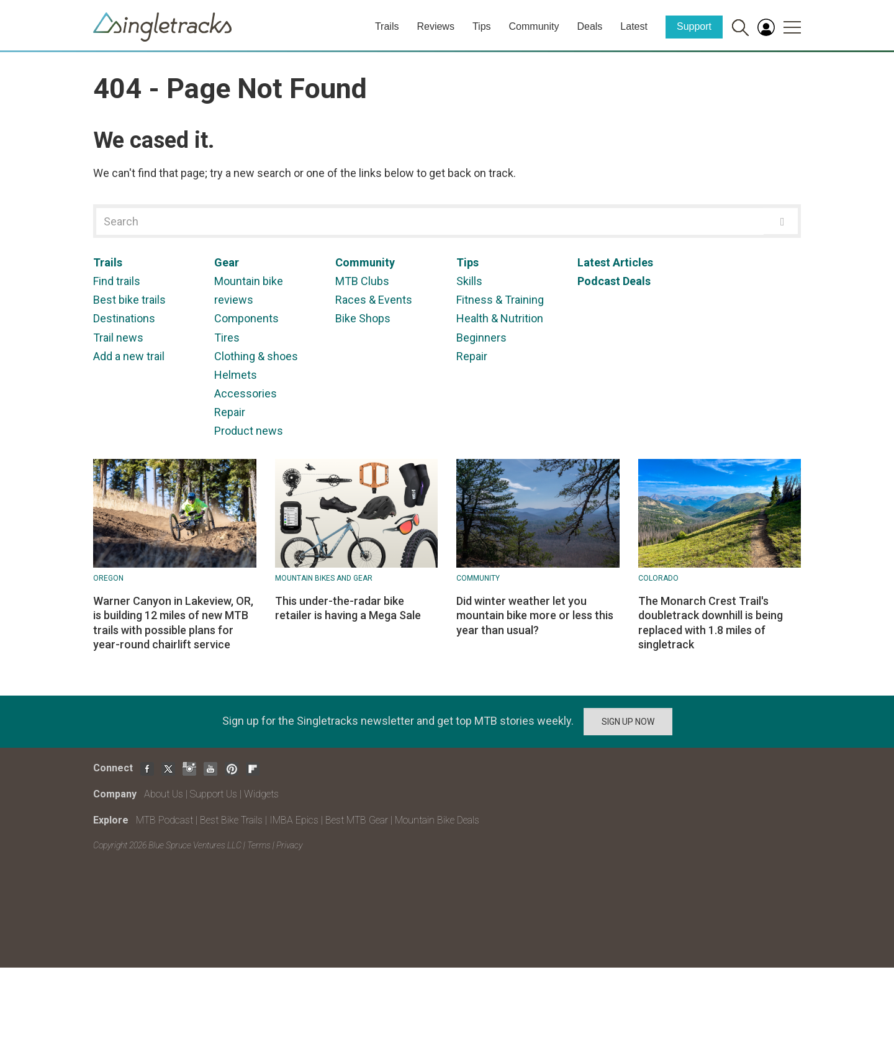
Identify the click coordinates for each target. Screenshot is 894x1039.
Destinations (124, 318)
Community (534, 26)
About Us (163, 794)
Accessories (245, 393)
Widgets (261, 794)
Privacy (289, 845)
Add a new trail (129, 356)
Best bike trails (129, 299)
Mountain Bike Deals (437, 820)
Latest (634, 26)
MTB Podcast (164, 820)
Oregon (108, 578)
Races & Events (373, 299)
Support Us (213, 794)
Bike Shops (363, 318)
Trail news (118, 337)
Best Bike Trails (231, 820)
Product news (248, 430)
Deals (589, 26)
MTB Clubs (362, 281)
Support (694, 26)
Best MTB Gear (356, 820)
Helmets (235, 374)
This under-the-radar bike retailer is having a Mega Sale (348, 608)
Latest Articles (615, 262)
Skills (469, 281)
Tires (227, 337)
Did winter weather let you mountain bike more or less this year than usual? (534, 615)
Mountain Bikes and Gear (323, 578)
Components (246, 318)
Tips (481, 26)
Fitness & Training (500, 299)
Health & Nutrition (499, 318)
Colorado (658, 578)
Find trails (116, 281)
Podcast (598, 281)
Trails (387, 26)
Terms (259, 845)
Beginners (481, 337)
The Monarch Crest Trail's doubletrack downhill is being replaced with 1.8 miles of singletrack (710, 622)
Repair (229, 412)
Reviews (435, 26)
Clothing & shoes (256, 356)
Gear (226, 262)
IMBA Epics (293, 820)
